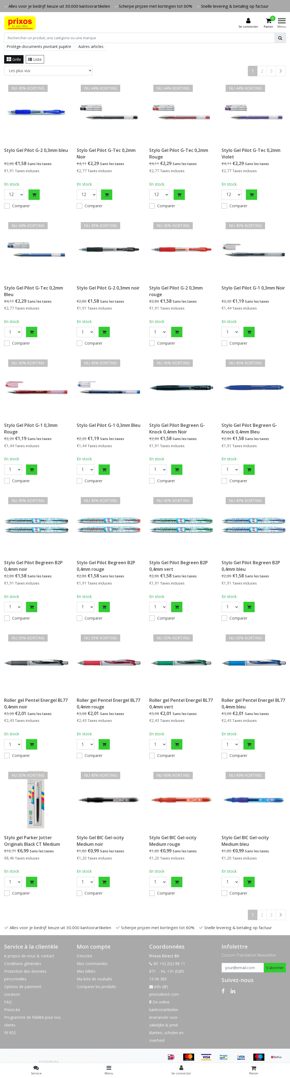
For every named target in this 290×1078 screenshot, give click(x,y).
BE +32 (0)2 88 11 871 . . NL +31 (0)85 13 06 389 (167, 971)
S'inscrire (84, 955)
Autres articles (91, 46)
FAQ (8, 1002)
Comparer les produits (96, 986)
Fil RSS (10, 1032)
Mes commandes (92, 963)
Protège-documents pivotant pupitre (39, 46)
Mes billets (86, 971)
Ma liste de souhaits (94, 978)
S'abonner (275, 967)
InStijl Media (49, 1061)
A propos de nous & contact (29, 955)
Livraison (12, 994)
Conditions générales (22, 963)
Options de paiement (22, 986)
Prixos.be (12, 1009)
